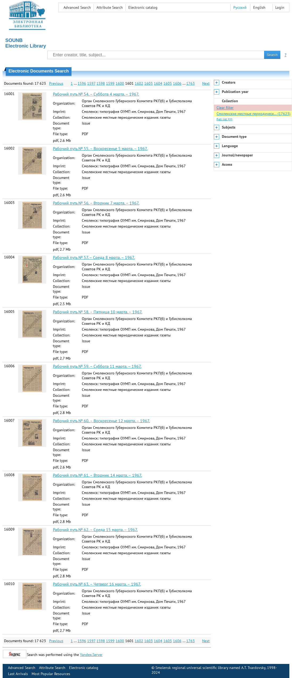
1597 (91, 83)
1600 (120, 83)
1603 (148, 83)
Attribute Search (109, 7)
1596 (82, 83)
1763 (190, 83)
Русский (240, 7)
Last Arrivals (18, 673)
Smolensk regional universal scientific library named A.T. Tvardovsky (210, 667)
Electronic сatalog (143, 7)
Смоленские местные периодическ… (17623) (253, 113)
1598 (100, 83)
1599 (110, 83)
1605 (167, 83)
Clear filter (225, 107)
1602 (139, 83)
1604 (158, 83)
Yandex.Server (91, 654)
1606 (177, 83)
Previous (56, 83)
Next (206, 83)
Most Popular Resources (51, 673)
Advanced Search (77, 7)
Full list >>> (224, 119)
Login (279, 7)
